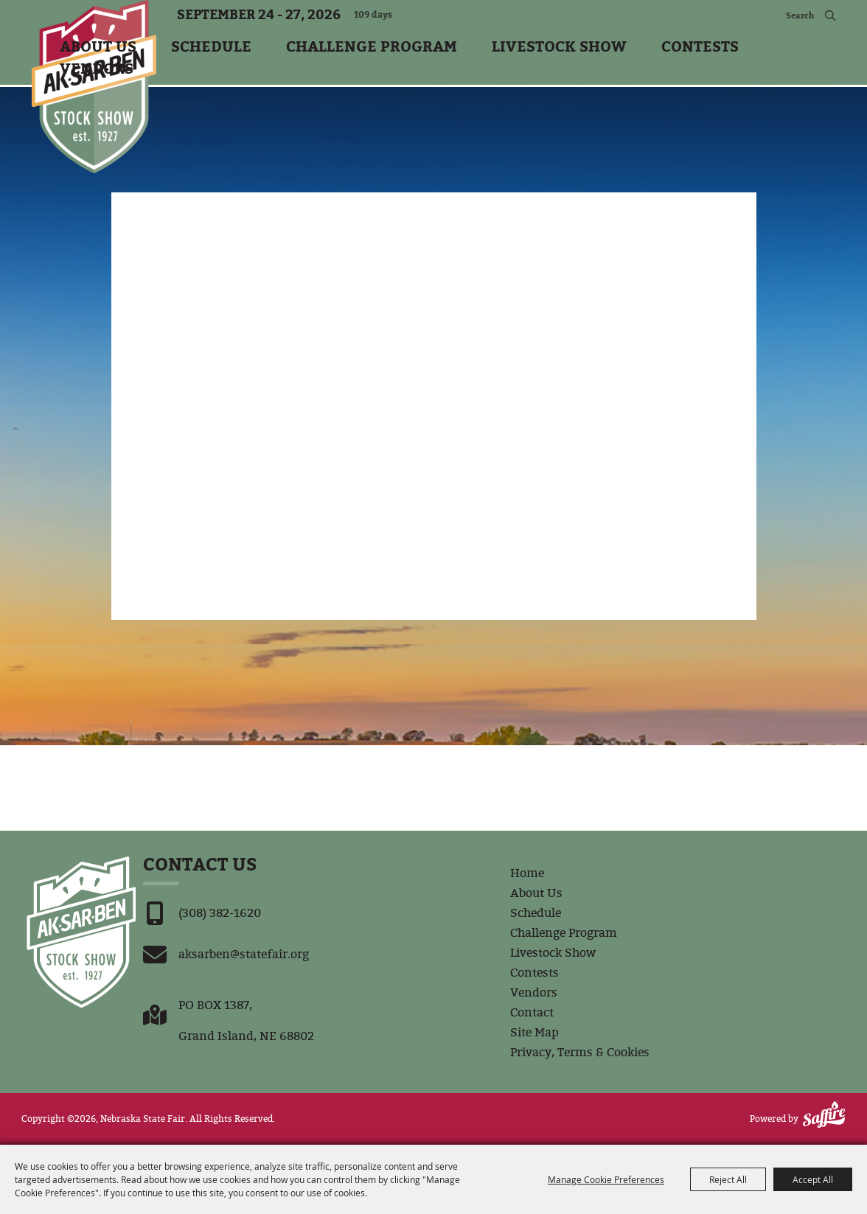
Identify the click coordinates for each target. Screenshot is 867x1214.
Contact (532, 1012)
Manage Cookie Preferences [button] (606, 1179)
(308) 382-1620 (219, 913)
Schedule (211, 45)
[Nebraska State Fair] (94, 86)
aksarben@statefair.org (243, 954)
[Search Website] (781, 15)
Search (830, 15)
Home (527, 873)
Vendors (96, 67)
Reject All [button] (728, 1179)
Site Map (534, 1032)
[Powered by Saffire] (824, 1114)
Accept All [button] (813, 1179)
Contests (700, 45)
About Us (98, 45)
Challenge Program (371, 45)
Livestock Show (559, 45)
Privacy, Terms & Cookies (580, 1052)
